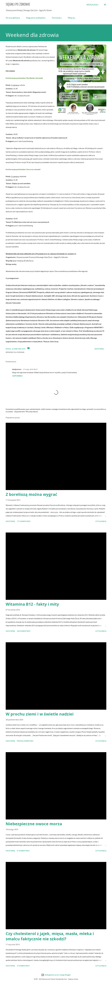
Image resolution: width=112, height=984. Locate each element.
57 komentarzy (23, 851)
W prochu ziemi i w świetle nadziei (40, 714)
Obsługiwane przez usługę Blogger (56, 975)
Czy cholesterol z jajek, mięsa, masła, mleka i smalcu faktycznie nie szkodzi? (50, 936)
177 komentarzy (24, 521)
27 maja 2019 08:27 (30, 369)
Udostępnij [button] (99, 349)
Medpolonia (16, 369)
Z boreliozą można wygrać (31, 494)
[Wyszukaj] (92, 5)
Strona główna (13, 17)
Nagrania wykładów (35, 17)
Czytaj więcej (100, 521)
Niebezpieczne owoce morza (34, 823)
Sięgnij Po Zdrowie (18, 4)
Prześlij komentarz (25, 741)
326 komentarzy (24, 631)
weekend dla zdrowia (15, 352)
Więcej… (72, 17)
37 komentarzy (23, 966)
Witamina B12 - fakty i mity (32, 604)
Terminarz (57, 17)
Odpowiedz (17, 376)
